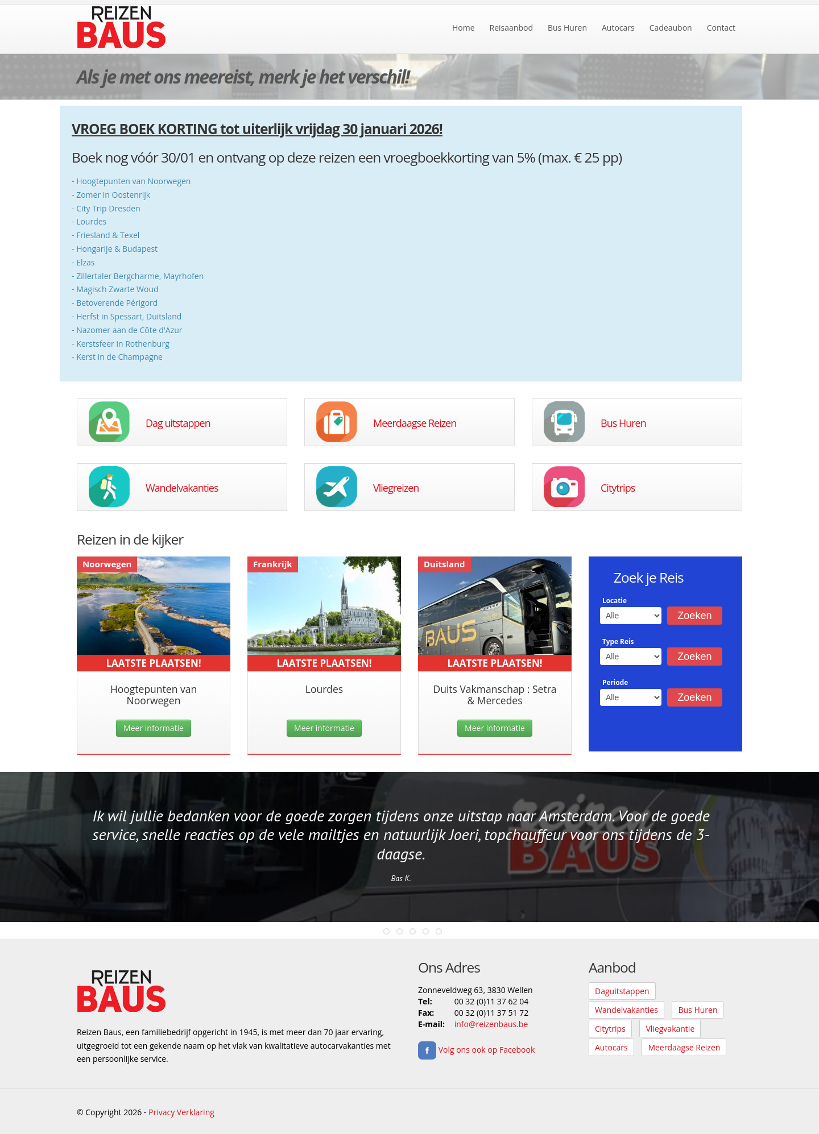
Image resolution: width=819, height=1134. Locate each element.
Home (463, 27)
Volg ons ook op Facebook (476, 1049)
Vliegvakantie (670, 1028)
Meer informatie (153, 727)
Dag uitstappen (178, 423)
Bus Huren (567, 27)
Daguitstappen (622, 991)
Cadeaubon (671, 27)
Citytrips (618, 488)
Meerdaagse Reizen (414, 423)
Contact (721, 27)
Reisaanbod (511, 27)
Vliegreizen (396, 488)
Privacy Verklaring (181, 1112)
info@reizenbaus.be (491, 1024)
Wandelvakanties (182, 488)
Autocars (618, 27)
